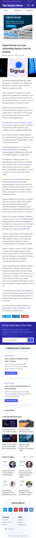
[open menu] (33, 5)
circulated (29, 122)
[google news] (31, 510)
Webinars (30, 10)
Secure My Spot (11, 373)
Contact (4, 524)
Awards (20, 522)
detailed (27, 291)
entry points (26, 164)
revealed (5, 150)
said (23, 100)
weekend (11, 125)
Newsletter (17, 10)
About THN (5, 520)
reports (23, 122)
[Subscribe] (30, 340)
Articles (31, 457)
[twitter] (5, 510)
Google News (6, 308)
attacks (17, 182)
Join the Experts (11, 400)
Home (6, 10)
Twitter (14, 308)
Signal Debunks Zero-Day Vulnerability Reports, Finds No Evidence (16, 48)
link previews (11, 137)
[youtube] (16, 510)
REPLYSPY (26, 229)
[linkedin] (10, 510)
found (4, 182)
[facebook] (26, 510)
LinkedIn (22, 308)
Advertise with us (7, 522)
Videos (25, 457)
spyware (12, 182)
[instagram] (21, 510)
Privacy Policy (22, 524)
